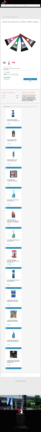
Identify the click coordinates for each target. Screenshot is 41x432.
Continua (15, 404)
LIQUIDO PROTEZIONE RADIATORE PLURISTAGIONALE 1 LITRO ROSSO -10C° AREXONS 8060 (13, 221)
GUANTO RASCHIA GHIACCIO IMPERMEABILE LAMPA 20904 (12, 301)
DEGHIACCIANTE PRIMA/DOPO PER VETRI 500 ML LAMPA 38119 (13, 341)
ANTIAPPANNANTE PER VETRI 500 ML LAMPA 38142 (13, 240)
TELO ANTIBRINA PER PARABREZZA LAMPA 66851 (12, 180)
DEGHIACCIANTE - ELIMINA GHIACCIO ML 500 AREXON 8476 (13, 120)
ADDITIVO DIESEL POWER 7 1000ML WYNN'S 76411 (12, 140)
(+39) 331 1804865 (22, 426)
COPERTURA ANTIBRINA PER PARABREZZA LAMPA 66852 (12, 321)
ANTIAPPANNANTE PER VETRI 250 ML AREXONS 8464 (13, 281)
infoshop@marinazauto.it (23, 427)
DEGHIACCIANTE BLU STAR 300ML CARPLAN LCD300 (12, 160)
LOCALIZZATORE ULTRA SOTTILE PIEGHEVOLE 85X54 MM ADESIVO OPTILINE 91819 (13, 361)
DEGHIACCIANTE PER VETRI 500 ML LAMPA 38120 (13, 200)
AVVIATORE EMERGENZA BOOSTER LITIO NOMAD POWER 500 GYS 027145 (13, 261)
